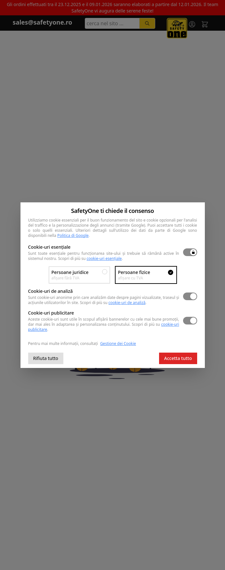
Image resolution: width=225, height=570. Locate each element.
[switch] (190, 252)
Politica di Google (73, 235)
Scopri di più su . (90, 258)
